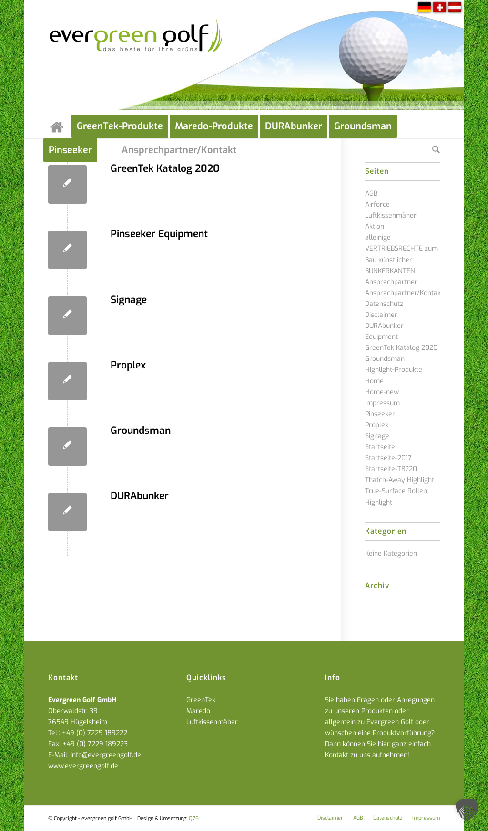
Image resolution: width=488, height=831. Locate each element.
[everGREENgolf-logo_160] (136, 57)
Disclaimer (381, 314)
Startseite (380, 447)
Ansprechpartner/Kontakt (404, 292)
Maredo (198, 710)
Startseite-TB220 (391, 468)
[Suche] (436, 150)
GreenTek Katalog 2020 (165, 168)
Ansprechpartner (391, 281)
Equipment (381, 336)
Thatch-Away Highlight (399, 479)
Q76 (194, 818)
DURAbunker (140, 496)
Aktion (374, 226)
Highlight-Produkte (393, 369)
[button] (467, 810)
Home (374, 381)
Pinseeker (380, 414)
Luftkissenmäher (212, 721)
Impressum (382, 403)
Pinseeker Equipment (159, 234)
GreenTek (200, 700)
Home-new (382, 392)
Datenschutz (384, 303)
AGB (371, 193)
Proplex (128, 365)
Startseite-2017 (388, 458)
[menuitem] (59, 126)
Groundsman (141, 430)
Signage (129, 299)
